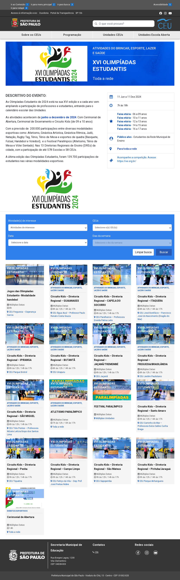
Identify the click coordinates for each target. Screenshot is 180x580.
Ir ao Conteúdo (20, 4)
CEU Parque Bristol (17, 372)
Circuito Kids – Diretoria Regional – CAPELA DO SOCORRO (108, 300)
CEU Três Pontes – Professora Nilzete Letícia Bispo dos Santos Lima (22, 431)
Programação (72, 34)
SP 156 (79, 13)
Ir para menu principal (43, 4)
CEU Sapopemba (103, 481)
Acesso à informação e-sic (24, 13)
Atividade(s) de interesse (22, 220)
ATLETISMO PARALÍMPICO (66, 411)
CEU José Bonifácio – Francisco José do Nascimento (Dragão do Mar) (154, 316)
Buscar (164, 252)
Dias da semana (101, 235)
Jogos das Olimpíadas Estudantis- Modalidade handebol (21, 295)
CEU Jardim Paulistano (150, 376)
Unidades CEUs (113, 34)
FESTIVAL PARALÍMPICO (108, 406)
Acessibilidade (162, 4)
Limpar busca (143, 252)
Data (11, 235)
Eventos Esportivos (17, 511)
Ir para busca (65, 4)
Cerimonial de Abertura (20, 517)
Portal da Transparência (62, 13)
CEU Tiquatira (14, 481)
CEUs (95, 220)
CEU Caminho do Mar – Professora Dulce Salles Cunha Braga (153, 426)
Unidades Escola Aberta (154, 34)
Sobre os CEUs (31, 34)
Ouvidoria (44, 13)
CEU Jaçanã (101, 376)
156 (96, 552)
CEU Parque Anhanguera (150, 481)
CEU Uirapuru (58, 372)
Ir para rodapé (19, 8)
